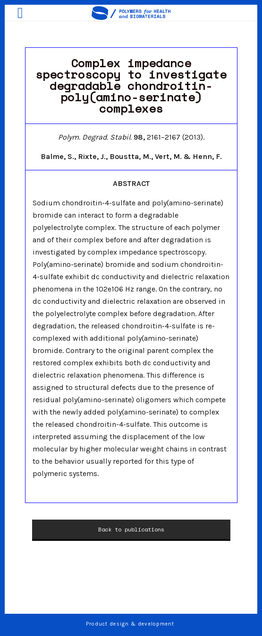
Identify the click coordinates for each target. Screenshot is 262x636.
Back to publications (131, 529)
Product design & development (131, 624)
